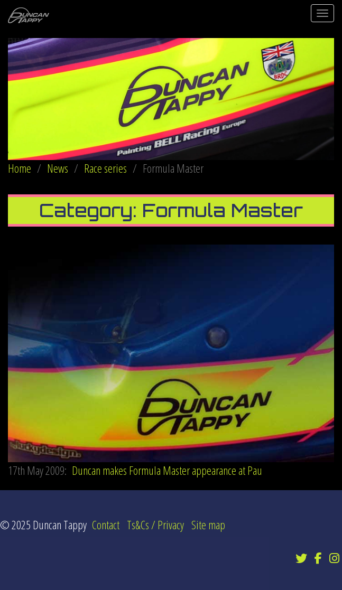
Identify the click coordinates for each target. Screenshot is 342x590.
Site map (208, 524)
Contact (105, 524)
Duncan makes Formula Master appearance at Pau (135, 470)
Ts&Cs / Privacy (155, 524)
